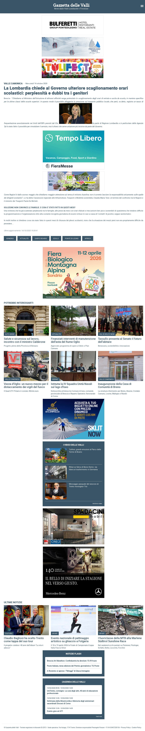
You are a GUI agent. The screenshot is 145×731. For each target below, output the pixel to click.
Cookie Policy (136, 727)
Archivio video (97, 503)
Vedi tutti (99, 716)
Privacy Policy (126, 727)
